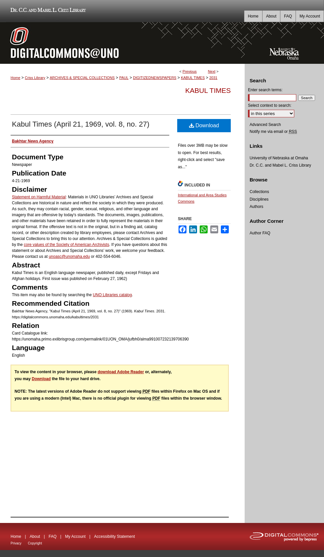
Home (15, 78)
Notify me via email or (273, 131)
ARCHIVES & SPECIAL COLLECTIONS (82, 78)
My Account (75, 536)
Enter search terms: (265, 90)
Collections (259, 191)
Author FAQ (260, 233)
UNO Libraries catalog (112, 295)
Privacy (16, 543)
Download (204, 125)
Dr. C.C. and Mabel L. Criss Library (47, 11)
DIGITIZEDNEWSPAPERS (154, 78)
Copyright (35, 543)
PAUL (124, 78)
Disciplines (259, 199)
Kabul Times (208, 90)
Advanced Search (265, 124)
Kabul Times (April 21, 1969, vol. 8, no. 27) (80, 124)
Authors (256, 206)
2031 (213, 78)
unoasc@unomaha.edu (69, 256)
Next (212, 71)
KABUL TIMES (193, 78)
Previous (189, 71)
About (35, 536)
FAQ (53, 536)
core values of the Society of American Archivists (66, 244)
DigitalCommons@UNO (122, 43)
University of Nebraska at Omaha (279, 158)
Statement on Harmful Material (39, 197)
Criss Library (35, 78)
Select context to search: (269, 105)
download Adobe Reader (121, 372)
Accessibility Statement (114, 536)
